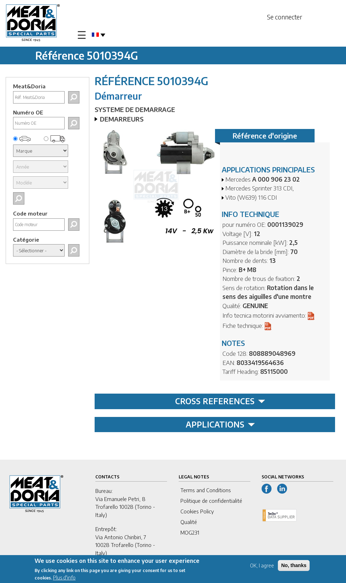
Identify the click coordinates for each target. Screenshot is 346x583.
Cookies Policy (197, 511)
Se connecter (284, 17)
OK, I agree (262, 566)
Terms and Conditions (205, 490)
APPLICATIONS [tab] (220, 424)
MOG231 (189, 532)
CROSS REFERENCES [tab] (220, 401)
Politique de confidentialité (211, 500)
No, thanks (293, 565)
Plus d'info (64, 578)
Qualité (188, 522)
